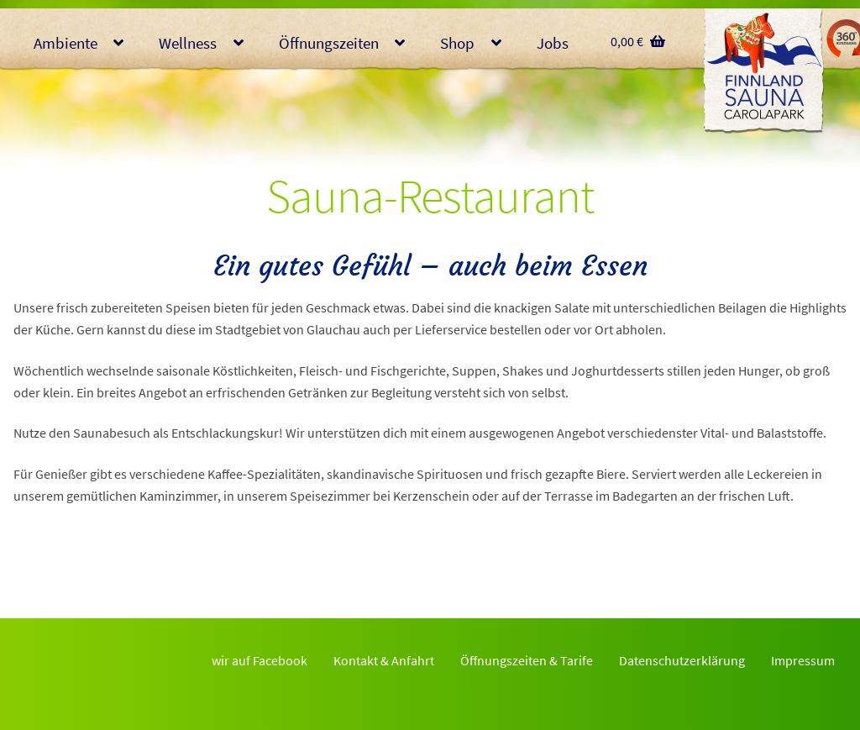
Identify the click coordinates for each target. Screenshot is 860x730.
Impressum (803, 660)
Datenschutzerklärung (682, 660)
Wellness (188, 43)
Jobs (553, 43)
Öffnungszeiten (329, 43)
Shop (457, 43)
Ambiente (65, 43)
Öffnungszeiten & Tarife (526, 660)
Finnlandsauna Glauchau (763, 71)
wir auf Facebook (259, 660)
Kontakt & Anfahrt (383, 660)
